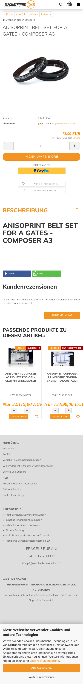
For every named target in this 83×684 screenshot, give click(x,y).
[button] (17, 274)
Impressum (9, 448)
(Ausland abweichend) (65, 123)
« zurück (20, 14)
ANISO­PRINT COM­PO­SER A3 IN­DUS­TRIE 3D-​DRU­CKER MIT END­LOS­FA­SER (20, 377)
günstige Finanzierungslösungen (23, 519)
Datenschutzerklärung (44, 660)
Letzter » (46, 14)
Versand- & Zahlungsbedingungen (22, 459)
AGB (5, 477)
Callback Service (12, 489)
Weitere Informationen (42, 677)
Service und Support (14, 471)
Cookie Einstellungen (14, 495)
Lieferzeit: (9, 123)
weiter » (33, 14)
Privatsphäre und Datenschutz (20, 483)
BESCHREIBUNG (25, 210)
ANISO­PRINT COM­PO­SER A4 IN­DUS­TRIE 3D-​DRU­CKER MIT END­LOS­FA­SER (62, 377)
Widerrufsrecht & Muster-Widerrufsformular (28, 465)
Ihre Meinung (62, 315)
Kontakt (7, 454)
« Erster (8, 14)
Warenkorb (18, 416)
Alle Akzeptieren (41, 667)
